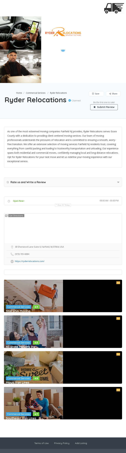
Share (113, 60)
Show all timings (64, 172)
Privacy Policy (61, 409)
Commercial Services (35, 59)
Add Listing (81, 409)
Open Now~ (19, 167)
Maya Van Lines (17, 349)
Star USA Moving (18, 277)
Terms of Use (41, 409)
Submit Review (104, 73)
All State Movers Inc (20, 313)
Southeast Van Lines (21, 384)
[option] (63, 33)
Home (19, 59)
